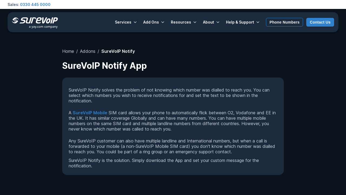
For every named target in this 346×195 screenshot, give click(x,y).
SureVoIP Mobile (90, 112)
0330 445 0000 (35, 4)
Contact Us (320, 22)
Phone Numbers (285, 22)
